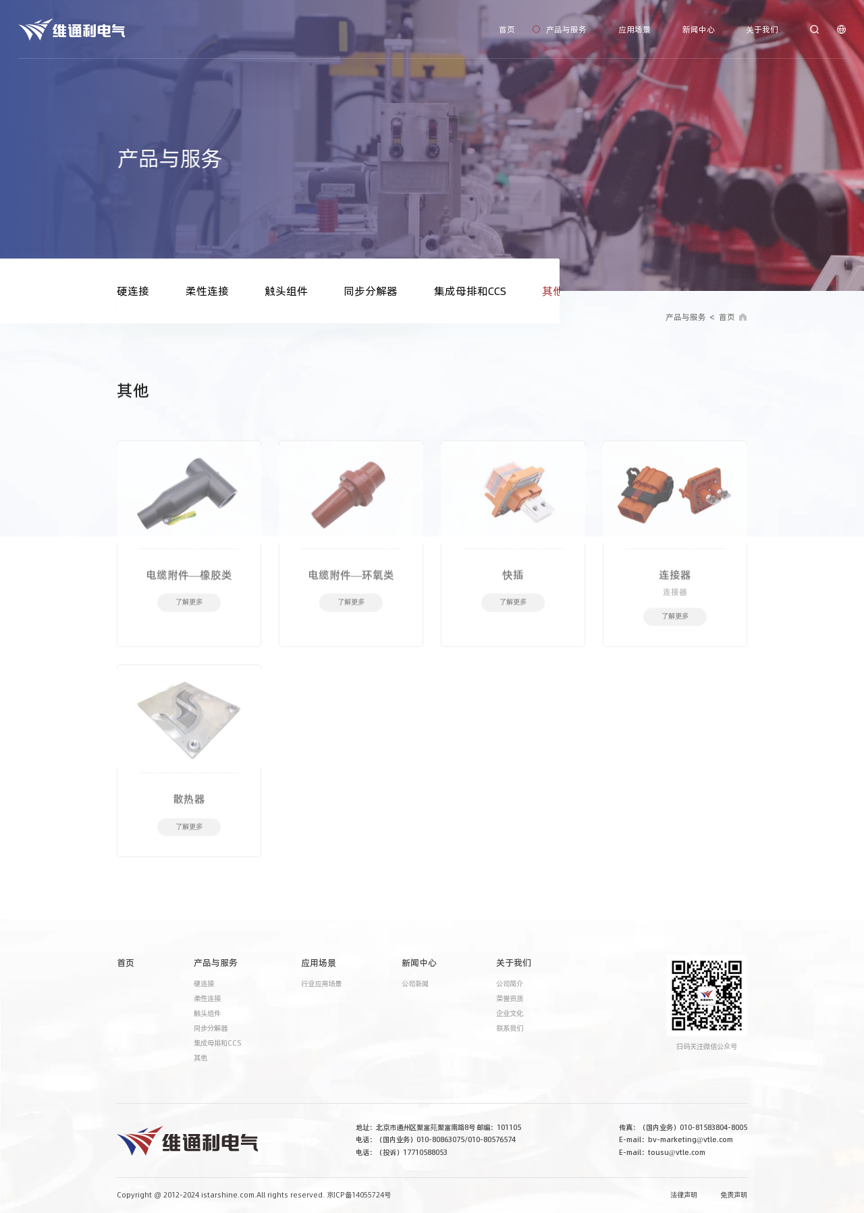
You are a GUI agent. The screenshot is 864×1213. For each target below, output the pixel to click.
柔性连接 (207, 291)
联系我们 (509, 1028)
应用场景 (634, 28)
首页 (507, 28)
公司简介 (509, 984)
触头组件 (286, 291)
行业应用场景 (321, 984)
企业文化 (509, 1013)
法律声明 (683, 1195)
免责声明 (733, 1195)
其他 (553, 291)
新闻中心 (698, 28)
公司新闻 (415, 984)
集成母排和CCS (470, 291)
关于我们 (762, 28)
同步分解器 (371, 291)
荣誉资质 (509, 999)
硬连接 (133, 291)
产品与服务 (566, 28)
